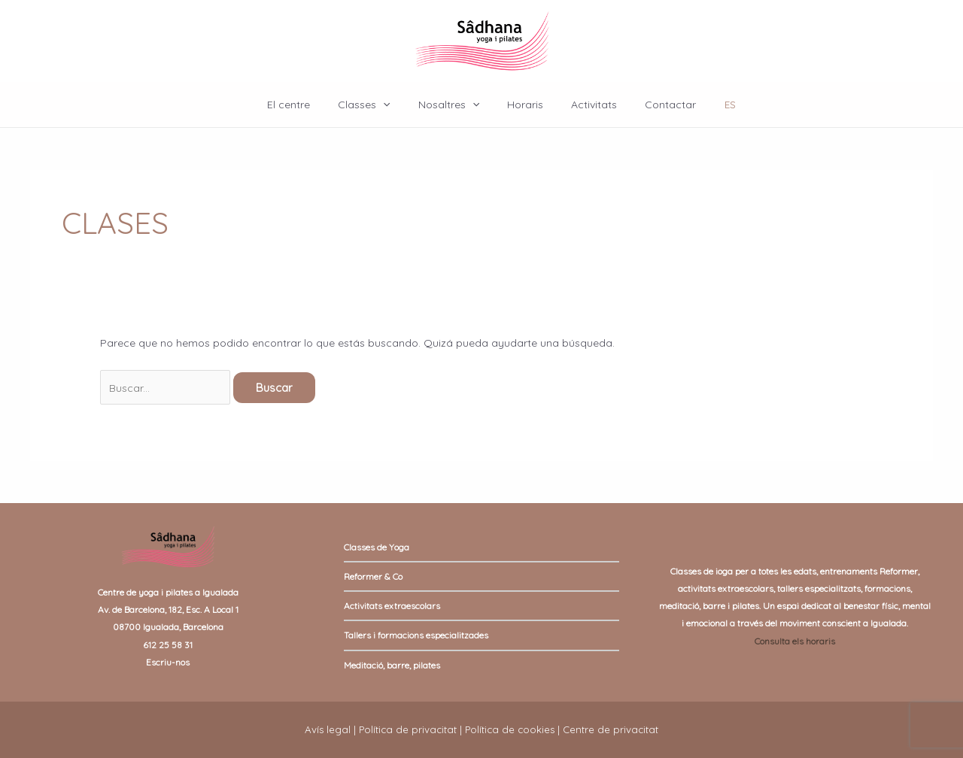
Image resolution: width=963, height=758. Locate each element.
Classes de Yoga (376, 547)
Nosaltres (451, 104)
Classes (374, 104)
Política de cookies (509, 729)
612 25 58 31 (168, 644)
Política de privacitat (408, 729)
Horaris (521, 104)
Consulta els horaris (795, 641)
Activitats (583, 104)
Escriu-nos (168, 662)
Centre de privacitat (610, 729)
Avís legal (328, 729)
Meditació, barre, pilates (392, 665)
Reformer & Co (373, 576)
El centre (305, 104)
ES (709, 105)
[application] (393, 104)
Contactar (653, 104)
